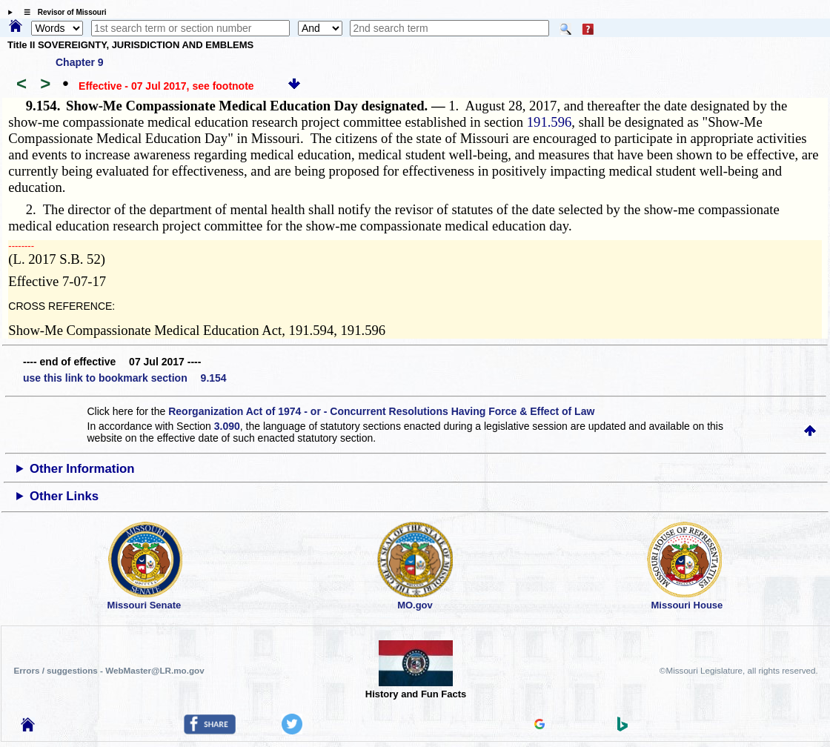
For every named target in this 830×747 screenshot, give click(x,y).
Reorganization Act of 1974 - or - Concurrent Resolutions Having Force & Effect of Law (381, 411)
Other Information (82, 469)
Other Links (64, 496)
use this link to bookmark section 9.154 (125, 378)
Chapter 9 (80, 62)
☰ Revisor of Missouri (61, 12)
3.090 (227, 426)
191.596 (549, 122)
